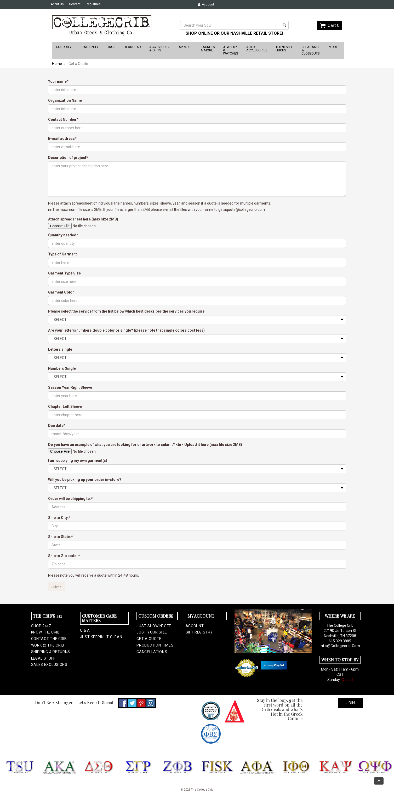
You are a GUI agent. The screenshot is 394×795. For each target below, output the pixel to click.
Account (206, 4)
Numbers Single (62, 368)
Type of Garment (62, 254)
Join (350, 703)
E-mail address (61, 138)
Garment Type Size (64, 273)
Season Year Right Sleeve (70, 387)
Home (57, 64)
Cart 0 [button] (329, 25)
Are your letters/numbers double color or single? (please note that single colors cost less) (126, 330)
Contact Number (62, 119)
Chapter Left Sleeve (65, 406)
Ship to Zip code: (63, 556)
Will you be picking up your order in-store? (84, 479)
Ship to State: (59, 537)
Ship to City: (58, 518)
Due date (56, 425)
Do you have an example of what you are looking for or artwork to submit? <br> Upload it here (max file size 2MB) (145, 445)
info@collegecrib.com (340, 646)
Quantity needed (62, 235)
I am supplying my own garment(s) (77, 460)
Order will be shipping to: (69, 499)
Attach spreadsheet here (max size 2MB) (83, 219)
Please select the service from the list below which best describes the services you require (126, 311)
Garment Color (61, 292)
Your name (57, 81)
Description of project (67, 158)
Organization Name (65, 100)
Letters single (60, 349)
